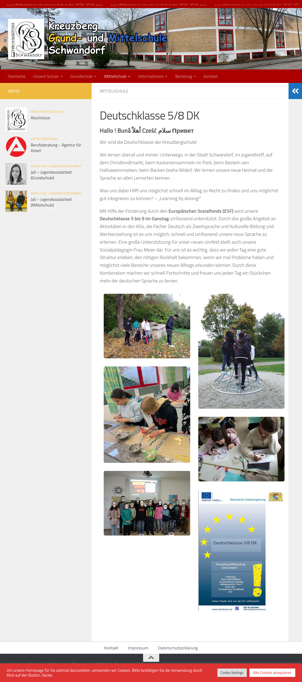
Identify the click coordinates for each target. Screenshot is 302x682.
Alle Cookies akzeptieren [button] (272, 672)
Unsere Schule (45, 75)
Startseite (16, 75)
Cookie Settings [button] (232, 672)
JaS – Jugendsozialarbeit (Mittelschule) (51, 201)
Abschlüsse (40, 117)
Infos (35, 110)
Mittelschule (115, 75)
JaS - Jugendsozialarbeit (61, 165)
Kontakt (210, 75)
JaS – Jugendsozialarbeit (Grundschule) (51, 174)
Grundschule (81, 75)
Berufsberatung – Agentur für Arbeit (56, 147)
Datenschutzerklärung (178, 647)
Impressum (138, 647)
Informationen (151, 75)
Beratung (183, 75)
